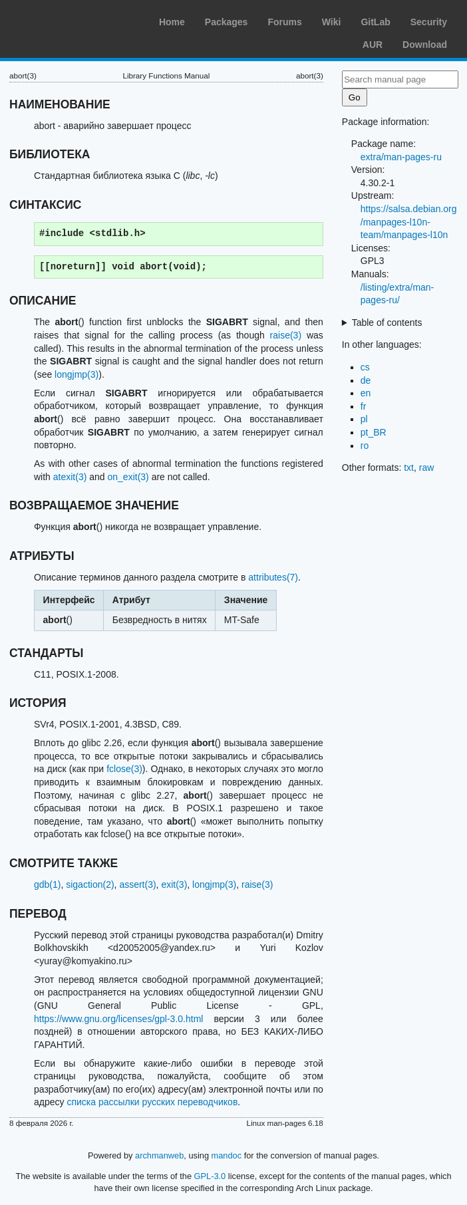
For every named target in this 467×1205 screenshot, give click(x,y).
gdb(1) (47, 884)
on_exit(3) (127, 476)
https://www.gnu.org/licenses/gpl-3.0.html (118, 1018)
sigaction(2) (90, 884)
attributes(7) (273, 577)
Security (428, 22)
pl (364, 419)
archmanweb (159, 1155)
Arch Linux (73, 20)
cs (365, 367)
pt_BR (374, 432)
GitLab (375, 22)
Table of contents (387, 322)
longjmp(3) (76, 374)
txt (409, 467)
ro (365, 445)
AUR (373, 44)
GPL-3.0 (210, 1176)
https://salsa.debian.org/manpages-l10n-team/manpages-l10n (409, 221)
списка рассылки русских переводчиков (152, 1102)
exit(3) (174, 884)
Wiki (331, 22)
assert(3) (137, 884)
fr (364, 406)
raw (426, 467)
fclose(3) (124, 768)
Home (172, 22)
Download (424, 44)
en (366, 393)
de (366, 380)
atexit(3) (70, 476)
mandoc (227, 1155)
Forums (284, 22)
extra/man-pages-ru (401, 157)
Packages (226, 22)
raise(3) (285, 335)
